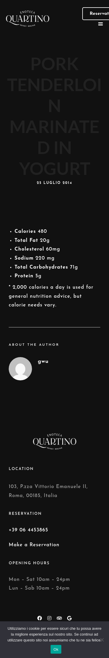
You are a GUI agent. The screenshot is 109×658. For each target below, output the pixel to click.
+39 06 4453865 (28, 530)
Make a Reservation (34, 544)
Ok (55, 649)
